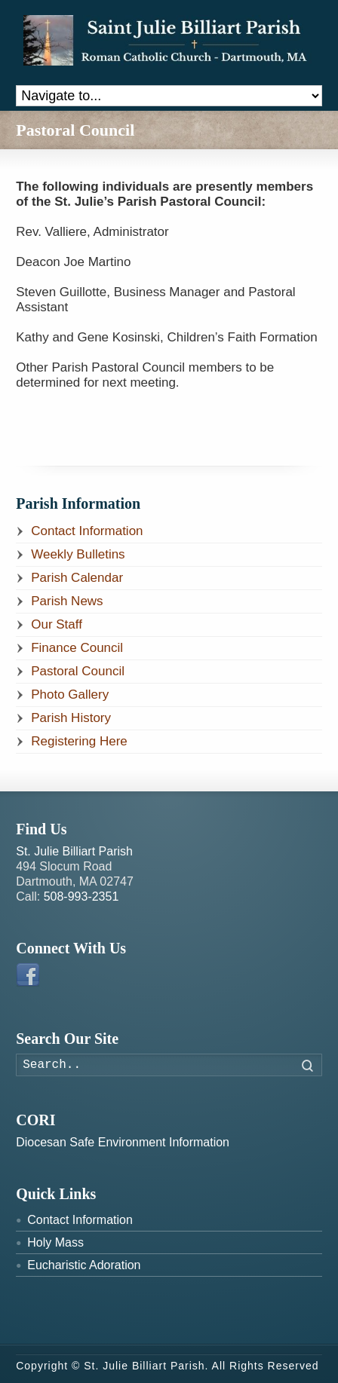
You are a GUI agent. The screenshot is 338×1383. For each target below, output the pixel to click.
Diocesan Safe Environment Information (122, 1142)
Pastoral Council (77, 671)
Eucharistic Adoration (83, 1265)
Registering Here (79, 741)
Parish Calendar (77, 578)
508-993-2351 (81, 896)
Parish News (67, 601)
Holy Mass (55, 1242)
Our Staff (56, 624)
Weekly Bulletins (77, 554)
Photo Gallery (70, 694)
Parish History (71, 718)
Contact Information (87, 531)
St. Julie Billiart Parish (74, 851)
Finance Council (77, 648)
